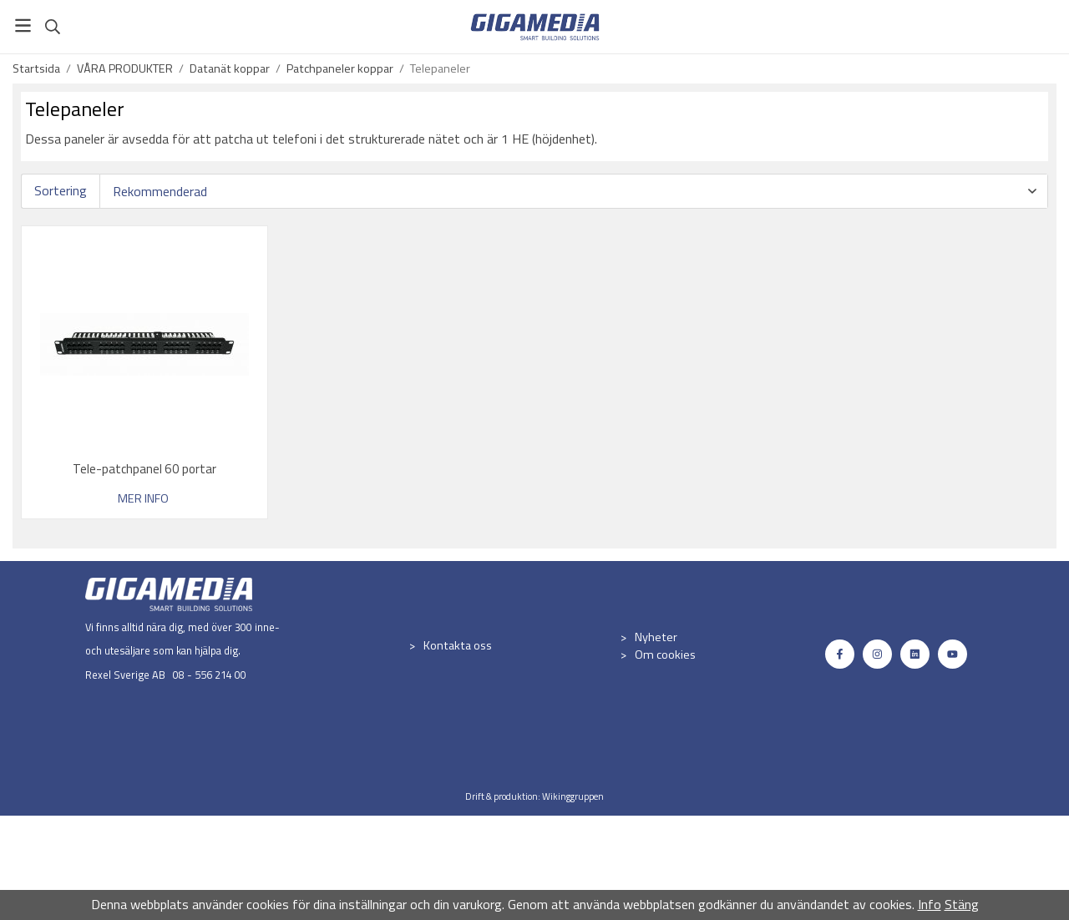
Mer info (143, 499)
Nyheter (656, 637)
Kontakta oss (457, 645)
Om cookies (665, 654)
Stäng (962, 904)
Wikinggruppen (573, 796)
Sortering (60, 190)
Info (929, 904)
